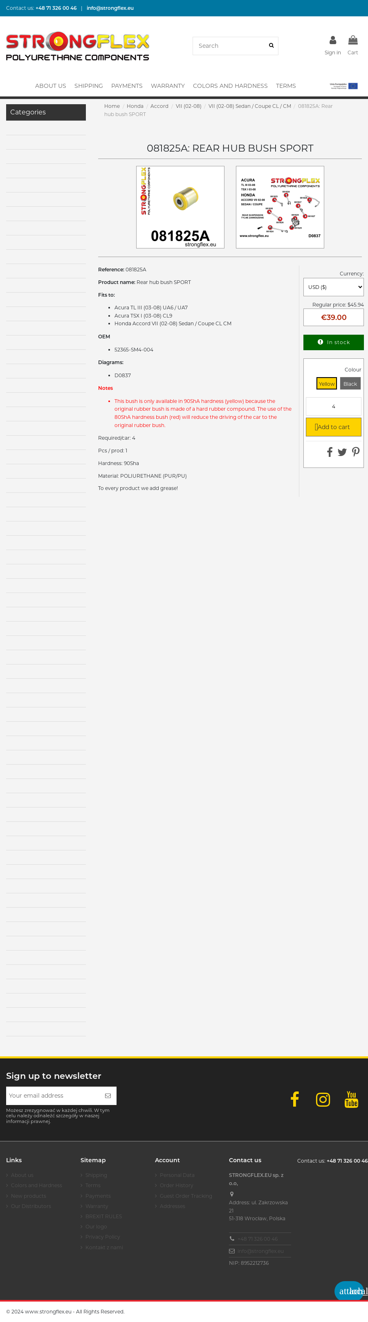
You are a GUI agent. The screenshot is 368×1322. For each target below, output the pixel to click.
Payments (98, 1196)
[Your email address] (52, 1096)
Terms (93, 1185)
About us (22, 1175)
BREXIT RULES (103, 1216)
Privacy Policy (102, 1237)
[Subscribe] (108, 1096)
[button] (343, 85)
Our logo (96, 1227)
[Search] (271, 46)
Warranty (96, 1206)
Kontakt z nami (104, 1247)
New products (28, 1196)
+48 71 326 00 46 (258, 1239)
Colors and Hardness (36, 1185)
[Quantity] (333, 406)
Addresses (172, 1206)
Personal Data (177, 1175)
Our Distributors (31, 1206)
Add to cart (331, 426)
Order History (176, 1185)
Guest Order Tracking (186, 1196)
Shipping (96, 1175)
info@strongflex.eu (261, 1251)
